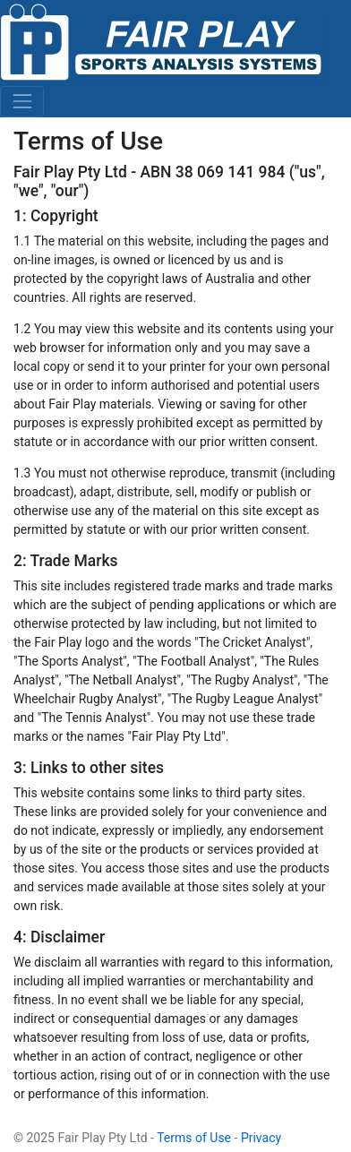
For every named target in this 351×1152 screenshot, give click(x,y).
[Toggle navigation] (22, 101)
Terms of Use (194, 1138)
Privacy (261, 1138)
